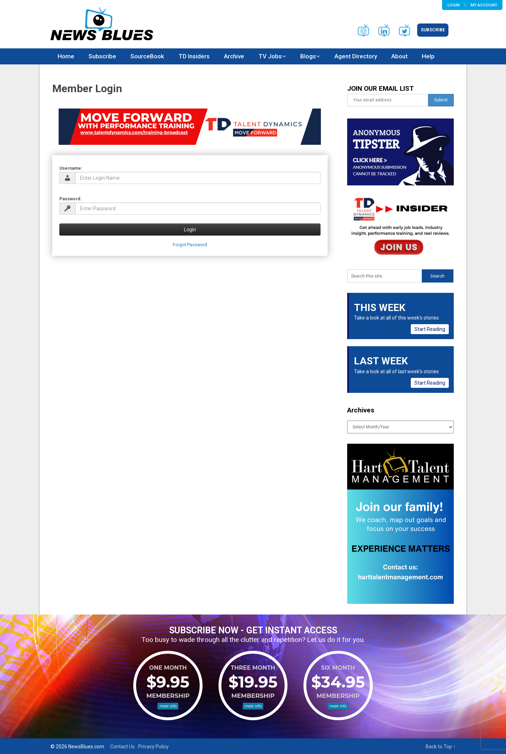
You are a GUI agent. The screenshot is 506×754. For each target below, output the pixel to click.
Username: (70, 168)
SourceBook (147, 56)
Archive (234, 56)
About (399, 56)
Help (428, 56)
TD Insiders (194, 56)
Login (453, 4)
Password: (70, 198)
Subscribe (433, 29)
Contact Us (122, 746)
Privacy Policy (153, 746)
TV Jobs (270, 56)
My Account (483, 4)
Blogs (308, 56)
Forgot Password (190, 244)
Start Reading (429, 329)
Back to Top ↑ (441, 746)
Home (66, 56)
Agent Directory (355, 56)
